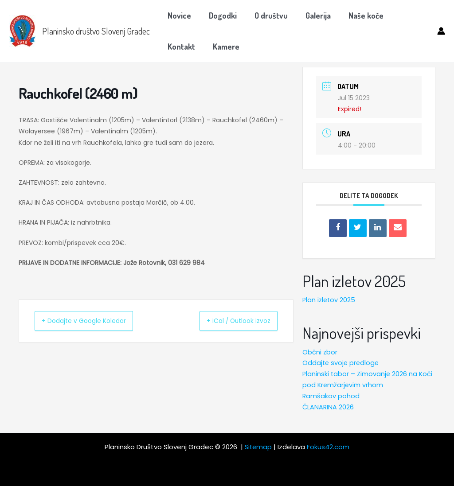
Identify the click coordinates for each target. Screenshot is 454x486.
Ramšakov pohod (331, 395)
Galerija (312, 15)
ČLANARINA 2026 (328, 406)
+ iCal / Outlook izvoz (230, 320)
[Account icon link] (441, 31)
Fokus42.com (329, 446)
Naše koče (358, 15)
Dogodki (220, 15)
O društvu (266, 15)
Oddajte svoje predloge (341, 362)
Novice (178, 15)
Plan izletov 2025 (329, 299)
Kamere (180, 46)
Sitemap (258, 446)
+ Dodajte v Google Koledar (93, 320)
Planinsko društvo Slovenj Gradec (96, 31)
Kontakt (405, 15)
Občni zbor (320, 351)
